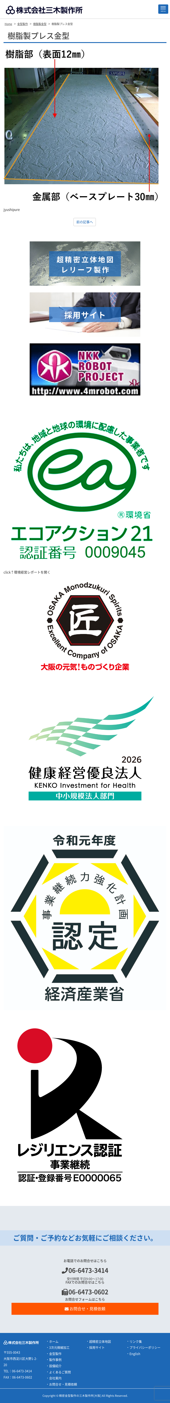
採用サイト (97, 1347)
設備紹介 (55, 1366)
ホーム (53, 1341)
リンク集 (135, 1341)
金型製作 (55, 1353)
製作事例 (55, 1359)
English (134, 1353)
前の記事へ (84, 222)
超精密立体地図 (100, 1341)
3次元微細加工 (59, 1347)
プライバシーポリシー (144, 1347)
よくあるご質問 (60, 1372)
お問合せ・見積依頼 (85, 1309)
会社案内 (55, 1378)
